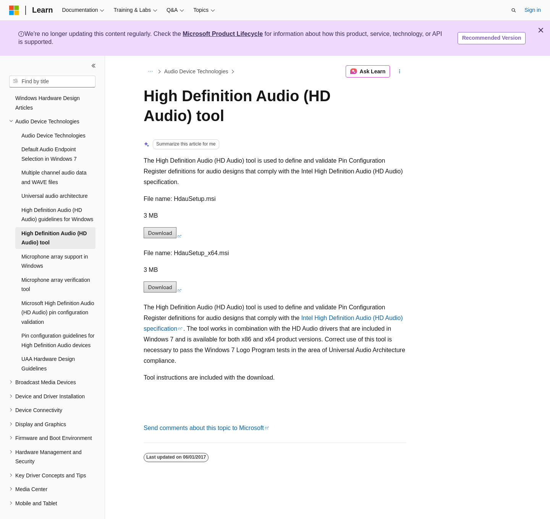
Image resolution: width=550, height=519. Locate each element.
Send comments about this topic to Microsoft (204, 428)
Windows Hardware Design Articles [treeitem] (47, 103)
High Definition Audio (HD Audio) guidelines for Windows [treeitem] (57, 215)
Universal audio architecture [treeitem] (54, 196)
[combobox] (52, 82)
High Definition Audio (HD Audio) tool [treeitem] (54, 238)
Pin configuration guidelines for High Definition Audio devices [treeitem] (57, 340)
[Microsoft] (14, 10)
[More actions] (399, 71)
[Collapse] (94, 66)
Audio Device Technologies (196, 71)
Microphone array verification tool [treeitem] (55, 285)
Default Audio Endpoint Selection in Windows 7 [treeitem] (49, 154)
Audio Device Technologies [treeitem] (53, 136)
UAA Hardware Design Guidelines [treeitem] (48, 364)
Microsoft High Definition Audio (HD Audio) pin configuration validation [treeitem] (57, 312)
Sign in (532, 10)
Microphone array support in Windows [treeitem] (54, 261)
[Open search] (513, 10)
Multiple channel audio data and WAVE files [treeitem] (53, 177)
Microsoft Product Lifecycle (223, 34)
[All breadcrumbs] (150, 71)
